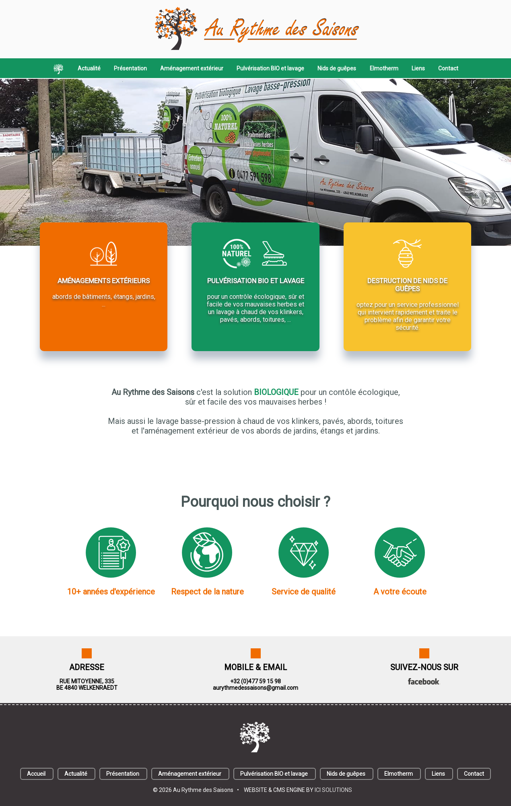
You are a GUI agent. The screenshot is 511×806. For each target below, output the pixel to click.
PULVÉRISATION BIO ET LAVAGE (255, 281)
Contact (448, 68)
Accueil (36, 774)
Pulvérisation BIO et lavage (270, 68)
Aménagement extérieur (191, 68)
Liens (418, 68)
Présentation (130, 68)
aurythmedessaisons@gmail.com (255, 688)
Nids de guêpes (336, 68)
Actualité (89, 68)
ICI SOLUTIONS (333, 790)
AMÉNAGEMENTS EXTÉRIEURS (104, 281)
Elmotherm (384, 68)
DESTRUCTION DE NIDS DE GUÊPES (407, 285)
